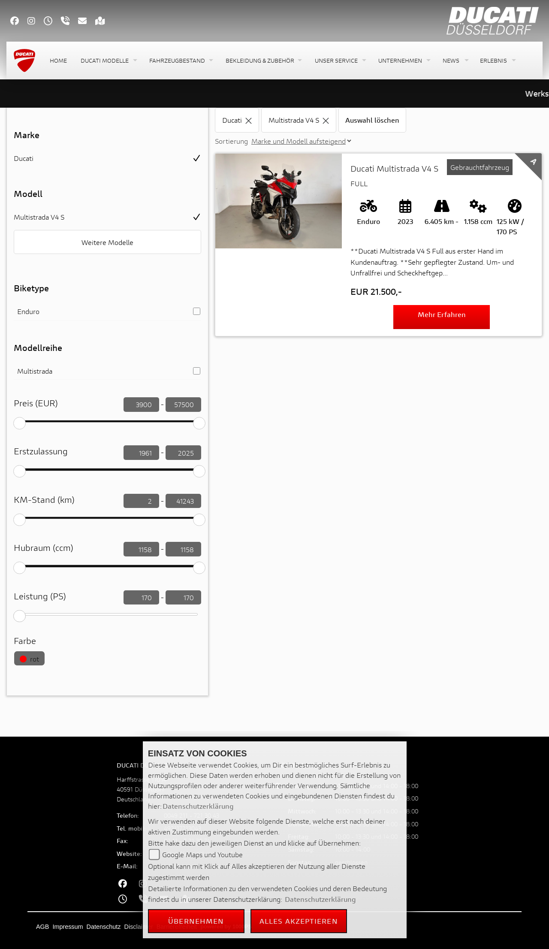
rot (29, 658)
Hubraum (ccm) (43, 547)
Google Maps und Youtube (202, 854)
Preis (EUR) (36, 403)
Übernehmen (196, 920)
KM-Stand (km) (44, 499)
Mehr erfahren (442, 314)
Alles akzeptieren (298, 920)
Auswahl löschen (372, 119)
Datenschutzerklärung (198, 805)
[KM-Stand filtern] (141, 501)
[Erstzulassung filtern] (141, 452)
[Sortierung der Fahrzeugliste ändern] (301, 141)
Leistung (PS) (40, 596)
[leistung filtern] (141, 597)
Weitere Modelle (107, 242)
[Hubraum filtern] (141, 549)
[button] (108, 60)
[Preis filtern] (141, 404)
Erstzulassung (41, 451)
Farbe (25, 641)
